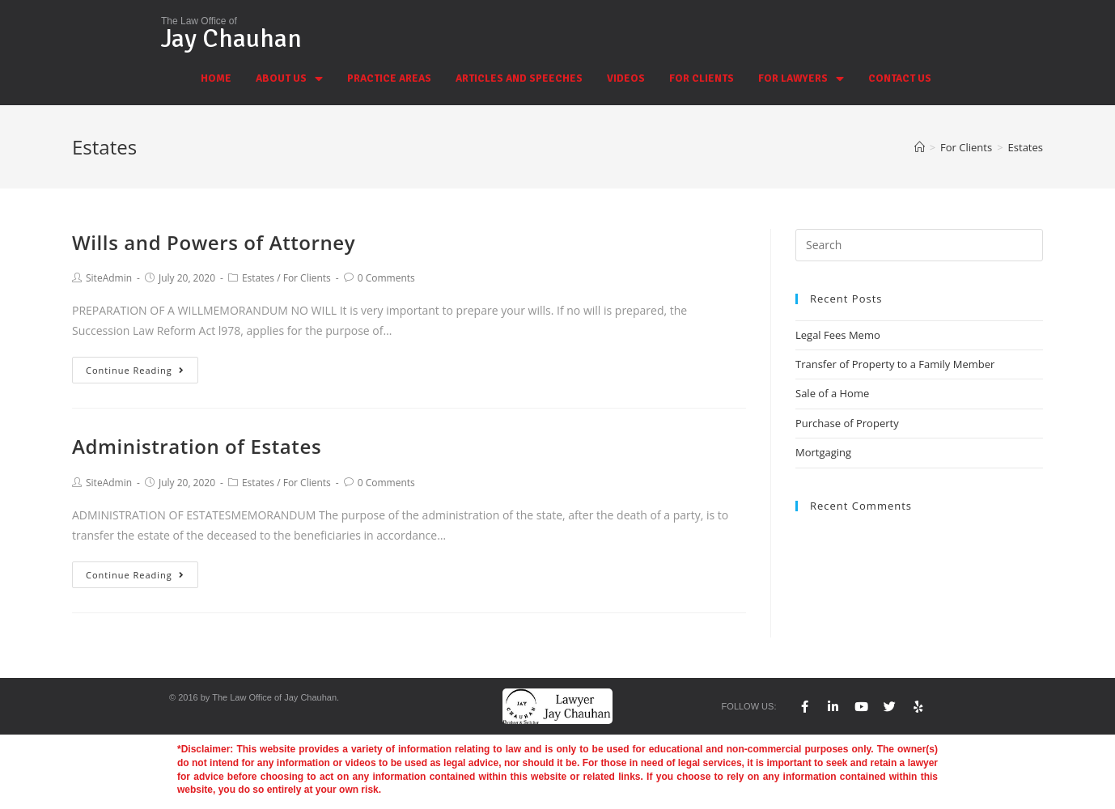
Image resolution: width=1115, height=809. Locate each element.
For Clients (307, 278)
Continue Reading (135, 370)
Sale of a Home (832, 393)
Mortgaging (823, 452)
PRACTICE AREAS (389, 78)
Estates (258, 278)
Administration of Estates (196, 446)
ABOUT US (289, 79)
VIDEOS (626, 78)
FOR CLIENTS (701, 78)
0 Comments (386, 278)
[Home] (919, 147)
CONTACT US (899, 78)
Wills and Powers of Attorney (213, 242)
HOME (216, 78)
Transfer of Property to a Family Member (894, 364)
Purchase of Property (847, 423)
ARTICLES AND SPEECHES (519, 78)
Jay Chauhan (231, 38)
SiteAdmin (109, 278)
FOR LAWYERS (801, 79)
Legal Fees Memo (837, 335)
